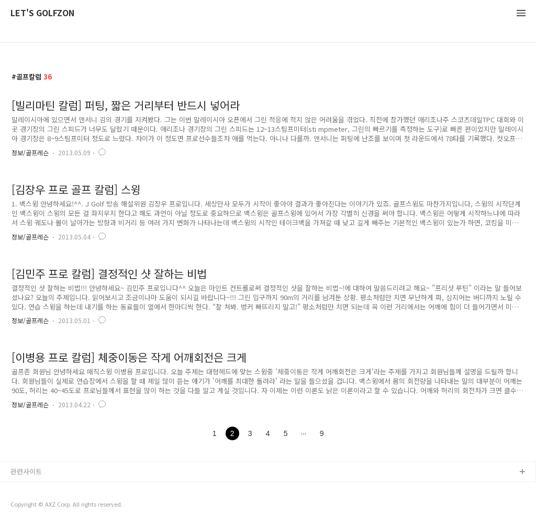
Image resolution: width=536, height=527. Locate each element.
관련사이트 (26, 471)
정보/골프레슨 (30, 152)
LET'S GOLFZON (42, 13)
